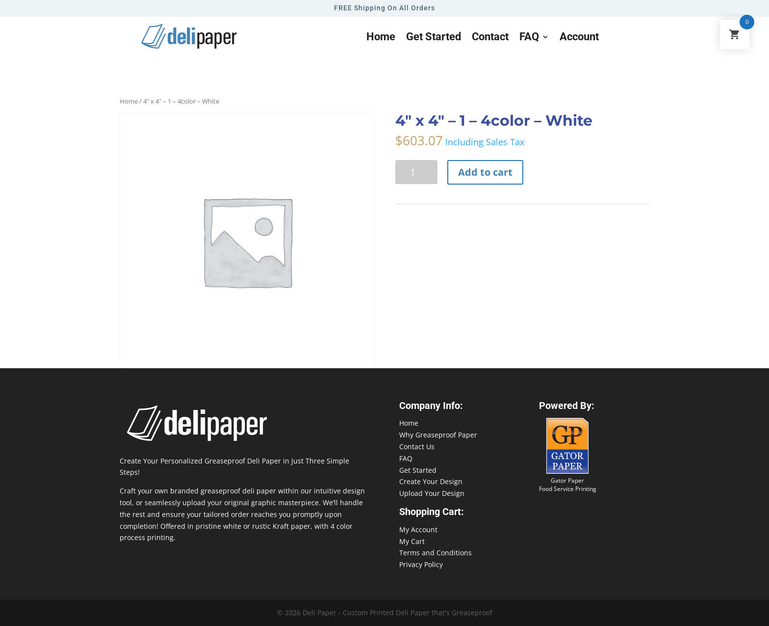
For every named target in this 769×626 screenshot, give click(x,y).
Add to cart (485, 172)
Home (380, 38)
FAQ (529, 38)
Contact (490, 38)
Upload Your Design (431, 493)
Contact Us (417, 446)
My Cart (412, 541)
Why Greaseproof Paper (438, 434)
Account (579, 38)
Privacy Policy (421, 564)
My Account (418, 529)
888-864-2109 (671, 607)
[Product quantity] (416, 172)
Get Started (417, 470)
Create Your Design (430, 481)
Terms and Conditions (435, 552)
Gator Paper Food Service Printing (567, 484)
